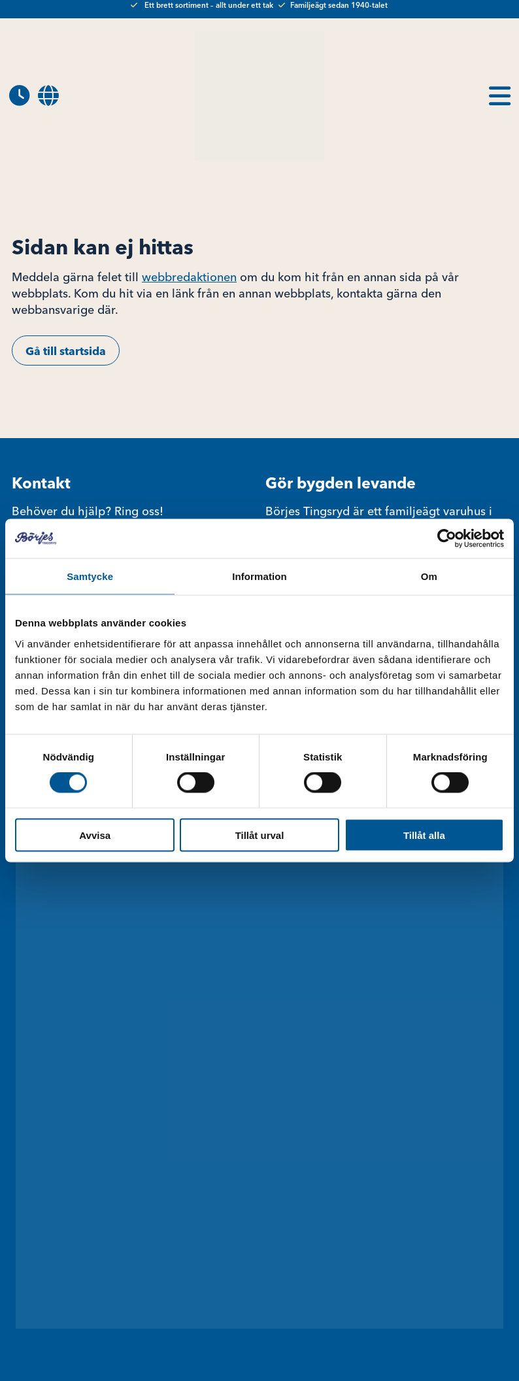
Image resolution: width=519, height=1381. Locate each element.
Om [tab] (429, 576)
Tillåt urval (259, 834)
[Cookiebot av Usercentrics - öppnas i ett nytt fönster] (447, 539)
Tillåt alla (424, 834)
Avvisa (94, 834)
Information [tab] (259, 576)
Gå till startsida (65, 351)
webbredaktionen (189, 276)
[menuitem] (48, 96)
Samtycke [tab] (90, 576)
